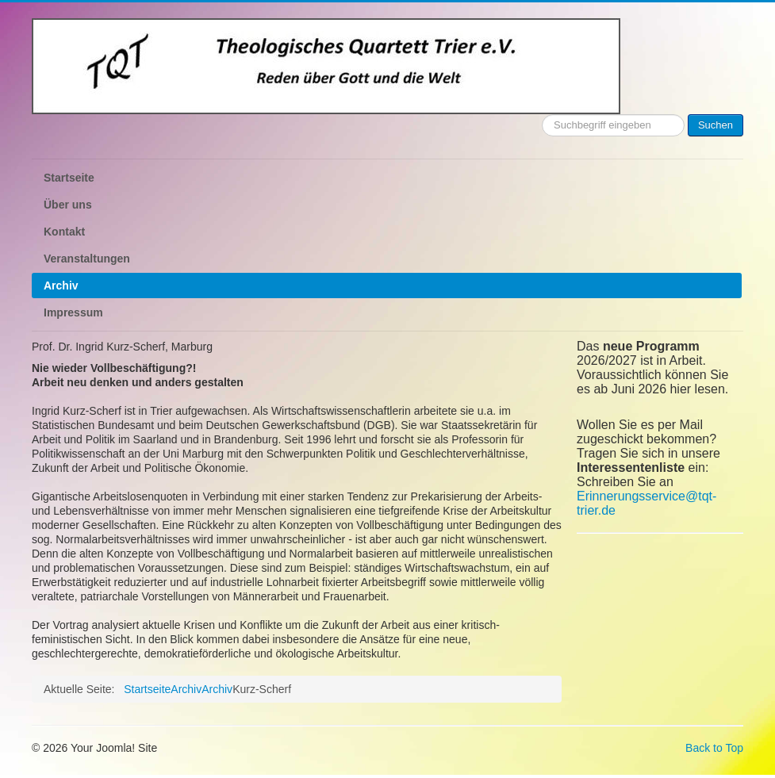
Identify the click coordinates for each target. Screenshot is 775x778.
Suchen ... (542, 114)
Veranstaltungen (87, 258)
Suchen (715, 125)
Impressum (73, 312)
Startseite (69, 177)
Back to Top (714, 748)
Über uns (68, 204)
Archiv (61, 285)
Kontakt (64, 231)
